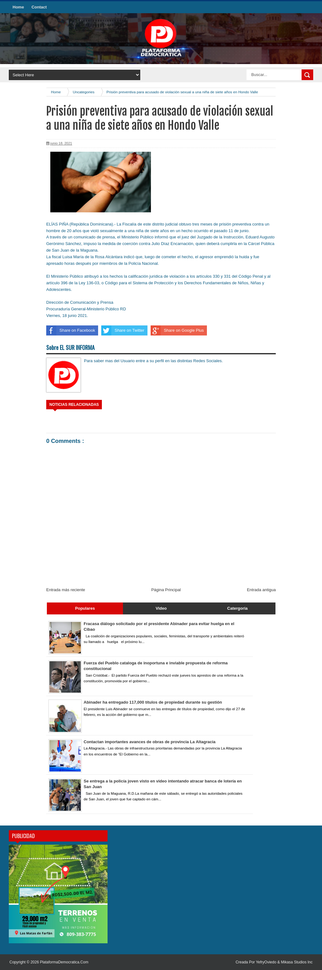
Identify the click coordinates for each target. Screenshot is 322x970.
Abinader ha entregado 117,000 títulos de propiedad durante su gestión (153, 702)
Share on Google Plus (177, 330)
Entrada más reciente (65, 589)
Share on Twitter (122, 330)
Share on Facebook (70, 330)
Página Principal (166, 589)
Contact (39, 7)
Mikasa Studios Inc (297, 962)
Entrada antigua (261, 589)
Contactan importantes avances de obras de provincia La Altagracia (149, 741)
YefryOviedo (266, 962)
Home (18, 7)
